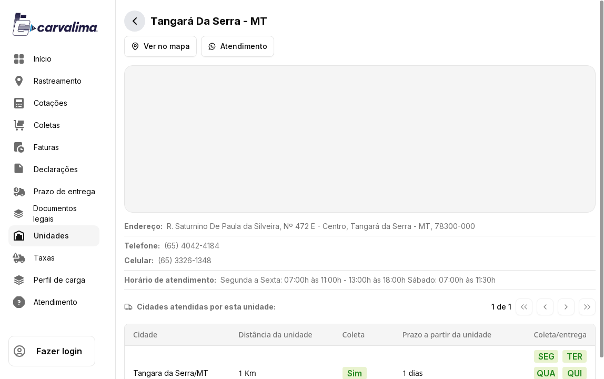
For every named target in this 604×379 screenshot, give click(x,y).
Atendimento (237, 46)
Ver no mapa (160, 46)
